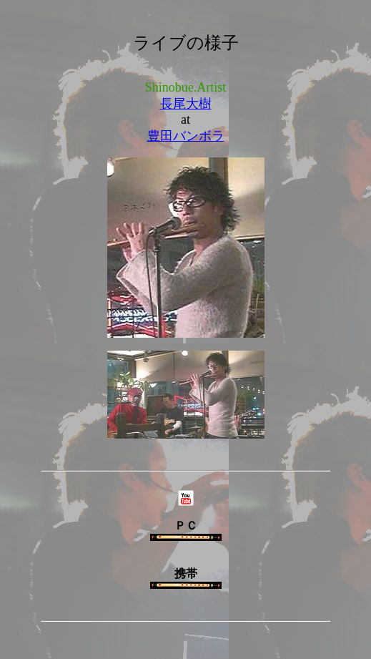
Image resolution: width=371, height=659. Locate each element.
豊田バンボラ (185, 136)
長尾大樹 (186, 104)
